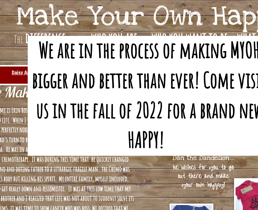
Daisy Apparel (26, 72)
